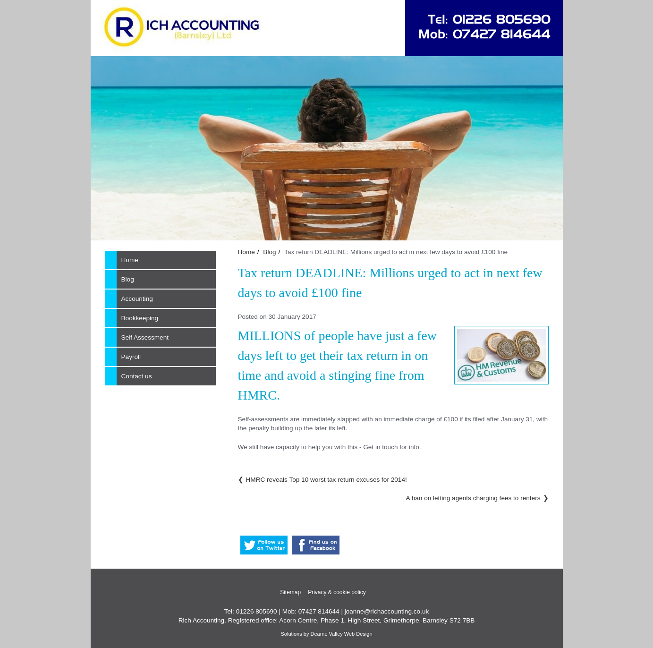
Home (246, 252)
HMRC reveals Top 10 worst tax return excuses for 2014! (326, 479)
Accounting (137, 298)
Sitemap (290, 592)
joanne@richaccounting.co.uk (387, 611)
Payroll (131, 356)
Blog (269, 252)
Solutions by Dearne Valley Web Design (326, 634)
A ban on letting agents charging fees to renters (473, 498)
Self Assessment (145, 337)
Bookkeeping (140, 318)
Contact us (136, 376)
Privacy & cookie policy (337, 592)
